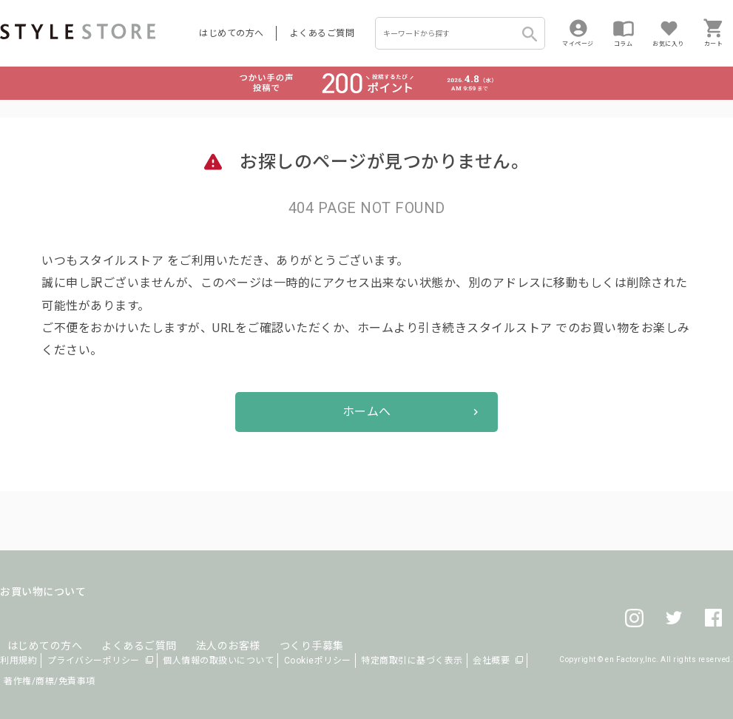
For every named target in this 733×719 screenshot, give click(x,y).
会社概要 (491, 660)
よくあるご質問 (322, 33)
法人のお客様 (206, 627)
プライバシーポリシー (93, 660)
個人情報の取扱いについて (218, 660)
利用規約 (18, 660)
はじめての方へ (231, 33)
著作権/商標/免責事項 (49, 681)
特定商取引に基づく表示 (412, 660)
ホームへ (366, 412)
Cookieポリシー (317, 660)
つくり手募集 (282, 627)
